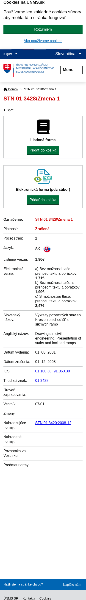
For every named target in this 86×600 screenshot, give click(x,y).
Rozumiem (43, 29)
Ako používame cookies (43, 41)
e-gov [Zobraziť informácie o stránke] (10, 54)
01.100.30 (43, 371)
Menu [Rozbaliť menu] (71, 69)
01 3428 (42, 381)
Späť (10, 110)
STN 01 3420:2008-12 (53, 423)
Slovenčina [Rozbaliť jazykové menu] (68, 53)
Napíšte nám (72, 584)
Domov (10, 89)
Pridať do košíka (43, 150)
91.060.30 (62, 371)
